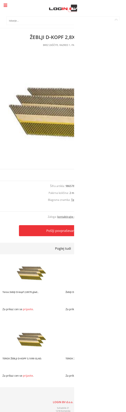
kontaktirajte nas (67, 217)
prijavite (117, 175)
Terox (74, 200)
